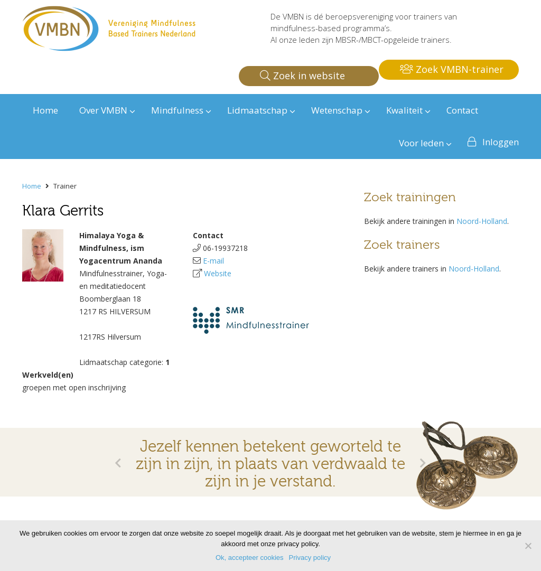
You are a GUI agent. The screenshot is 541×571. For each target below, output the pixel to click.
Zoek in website (302, 75)
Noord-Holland (481, 221)
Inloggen (500, 142)
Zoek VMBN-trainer (451, 69)
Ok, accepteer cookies (250, 557)
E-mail (213, 261)
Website (217, 273)
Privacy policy (310, 557)
